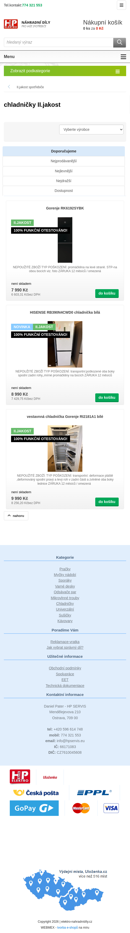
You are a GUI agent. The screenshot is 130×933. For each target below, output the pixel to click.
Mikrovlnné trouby (65, 598)
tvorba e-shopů (67, 927)
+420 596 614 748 (65, 729)
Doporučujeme (63, 151)
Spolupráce (65, 674)
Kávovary (64, 621)
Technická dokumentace (65, 686)
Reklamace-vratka (65, 642)
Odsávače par (65, 592)
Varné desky (65, 586)
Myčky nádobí (65, 575)
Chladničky (65, 604)
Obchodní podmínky (65, 668)
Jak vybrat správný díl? (65, 647)
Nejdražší (63, 181)
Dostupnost (64, 191)
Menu (65, 57)
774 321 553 (32, 5)
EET (65, 680)
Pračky (65, 569)
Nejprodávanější (64, 161)
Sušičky (65, 615)
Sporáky (65, 580)
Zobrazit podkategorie (65, 71)
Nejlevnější (63, 171)
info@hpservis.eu (65, 741)
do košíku (107, 293)
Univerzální (65, 609)
